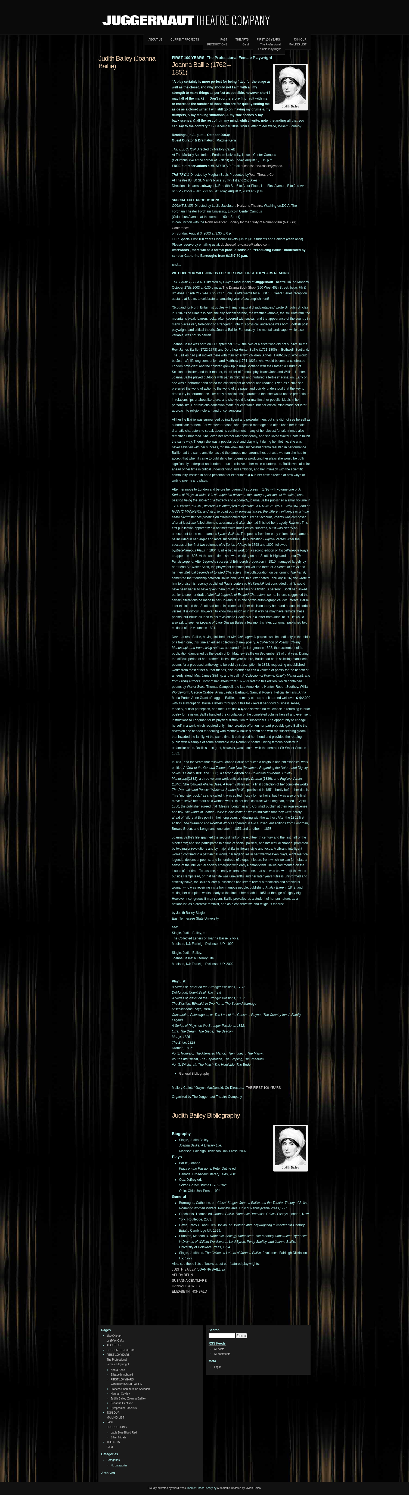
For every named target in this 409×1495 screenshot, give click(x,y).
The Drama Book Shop (239, 287)
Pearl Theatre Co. (262, 175)
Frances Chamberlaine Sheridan (130, 1389)
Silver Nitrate (118, 1437)
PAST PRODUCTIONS (217, 42)
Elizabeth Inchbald (122, 1374)
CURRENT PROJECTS (185, 39)
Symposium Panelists (124, 1408)
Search (214, 1330)
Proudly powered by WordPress (167, 1488)
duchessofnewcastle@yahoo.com (245, 244)
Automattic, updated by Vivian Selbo (239, 1488)
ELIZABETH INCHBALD (189, 1291)
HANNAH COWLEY (186, 1286)
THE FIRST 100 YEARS (263, 1088)
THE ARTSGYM (242, 42)
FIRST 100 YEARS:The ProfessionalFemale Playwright (269, 44)
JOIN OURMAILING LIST (297, 42)
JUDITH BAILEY (184, 1269)
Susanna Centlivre (122, 1403)
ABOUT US (155, 39)
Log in (217, 1366)
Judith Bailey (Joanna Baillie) (128, 1398)
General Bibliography (194, 1073)
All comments (222, 1353)
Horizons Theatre (249, 206)
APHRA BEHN (182, 1275)
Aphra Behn (118, 1369)
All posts (219, 1349)
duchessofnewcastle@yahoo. (262, 166)
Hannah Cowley (120, 1393)
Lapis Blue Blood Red (124, 1432)
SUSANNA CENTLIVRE (189, 1281)
